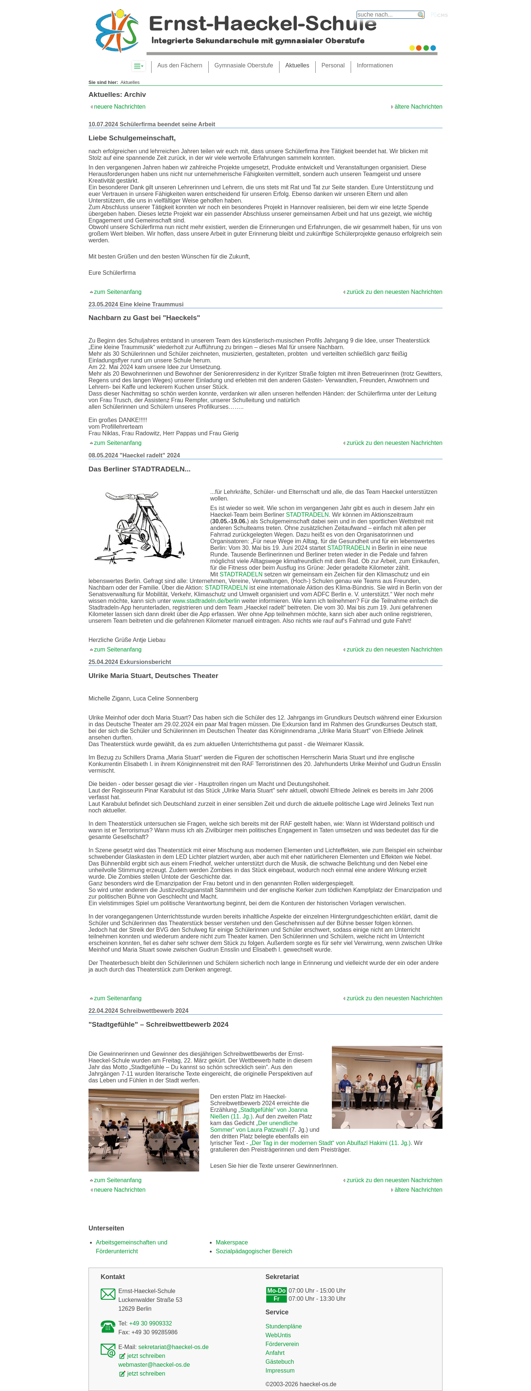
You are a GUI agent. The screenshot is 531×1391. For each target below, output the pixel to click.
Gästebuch (280, 1362)
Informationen (375, 65)
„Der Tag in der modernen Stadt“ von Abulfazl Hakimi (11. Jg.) (330, 1143)
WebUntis (278, 1335)
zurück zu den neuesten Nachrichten (394, 292)
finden (421, 15)
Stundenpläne (284, 1326)
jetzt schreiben (146, 1356)
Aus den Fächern (179, 65)
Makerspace (232, 1242)
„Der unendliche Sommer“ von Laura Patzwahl (254, 1126)
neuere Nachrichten (120, 106)
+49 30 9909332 (150, 1323)
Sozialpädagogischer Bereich (254, 1251)
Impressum (280, 1370)
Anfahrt (275, 1353)
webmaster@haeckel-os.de (154, 1365)
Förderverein (282, 1344)
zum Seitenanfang (118, 292)
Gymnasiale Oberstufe (244, 65)
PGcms (439, 14)
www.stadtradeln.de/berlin (206, 601)
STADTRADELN (307, 515)
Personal (333, 65)
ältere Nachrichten (418, 106)
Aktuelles (297, 65)
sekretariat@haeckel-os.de (173, 1347)
